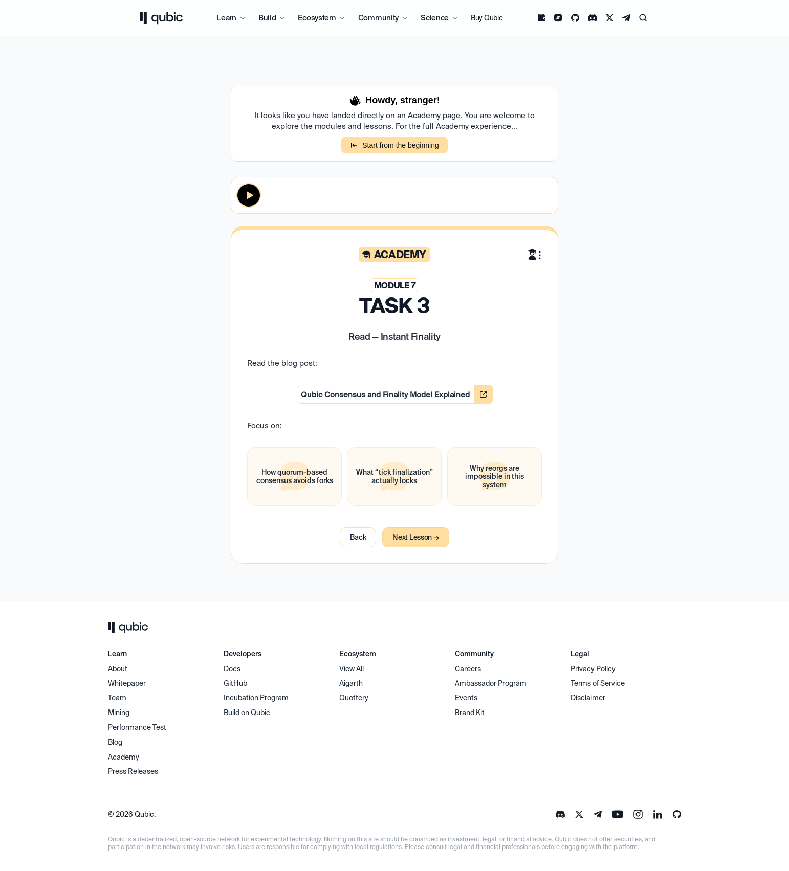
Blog (115, 742)
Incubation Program (256, 698)
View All (351, 668)
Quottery (353, 698)
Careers (468, 668)
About (118, 668)
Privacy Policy (593, 668)
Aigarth (351, 683)
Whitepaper (127, 683)
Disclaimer (588, 698)
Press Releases (133, 771)
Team (118, 698)
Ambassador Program (491, 683)
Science (435, 17)
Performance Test (137, 727)
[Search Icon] (643, 17)
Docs (232, 668)
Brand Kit (470, 712)
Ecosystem (317, 17)
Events (466, 698)
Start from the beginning (394, 145)
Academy (123, 757)
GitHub (235, 683)
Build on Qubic (247, 712)
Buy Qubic (486, 18)
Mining (118, 712)
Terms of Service (598, 683)
